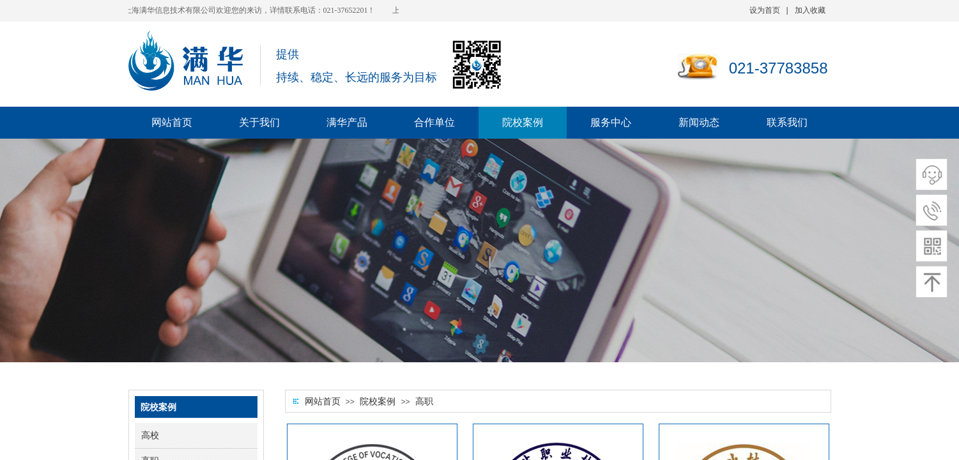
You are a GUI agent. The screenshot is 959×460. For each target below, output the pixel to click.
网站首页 (323, 401)
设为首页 (764, 10)
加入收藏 (810, 10)
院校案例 (377, 401)
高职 (424, 401)
